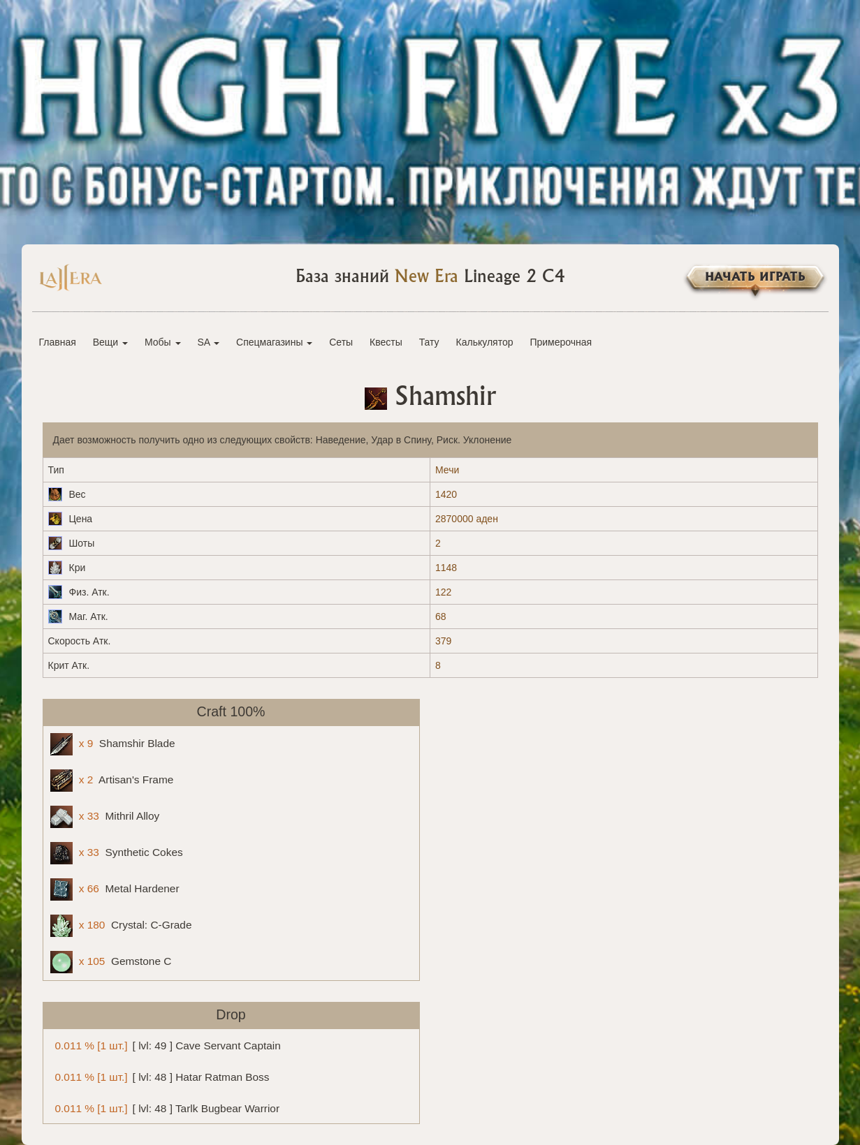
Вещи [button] (110, 342)
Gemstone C (111, 962)
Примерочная (561, 342)
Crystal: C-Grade (121, 926)
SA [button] (208, 342)
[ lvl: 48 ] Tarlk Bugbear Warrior (165, 1107)
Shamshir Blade (112, 744)
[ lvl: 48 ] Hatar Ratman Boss (160, 1076)
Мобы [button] (163, 342)
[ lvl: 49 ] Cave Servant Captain (165, 1045)
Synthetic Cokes (116, 853)
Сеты (341, 342)
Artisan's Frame (112, 780)
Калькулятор (484, 342)
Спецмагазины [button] (274, 342)
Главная (57, 342)
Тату (429, 342)
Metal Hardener (115, 889)
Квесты (386, 342)
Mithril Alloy (105, 817)
